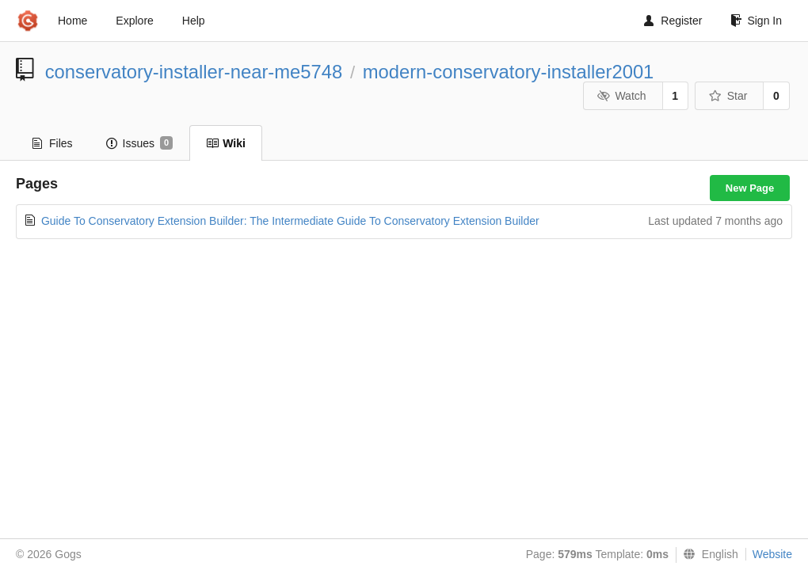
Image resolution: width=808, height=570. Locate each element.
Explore (134, 20)
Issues (139, 143)
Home (72, 20)
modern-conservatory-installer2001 (508, 71)
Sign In (756, 20)
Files (52, 143)
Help (193, 20)
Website (772, 554)
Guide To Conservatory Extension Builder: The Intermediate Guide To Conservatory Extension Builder (290, 221)
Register (673, 20)
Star (728, 95)
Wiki (226, 143)
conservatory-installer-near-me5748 (194, 71)
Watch (621, 95)
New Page (750, 188)
